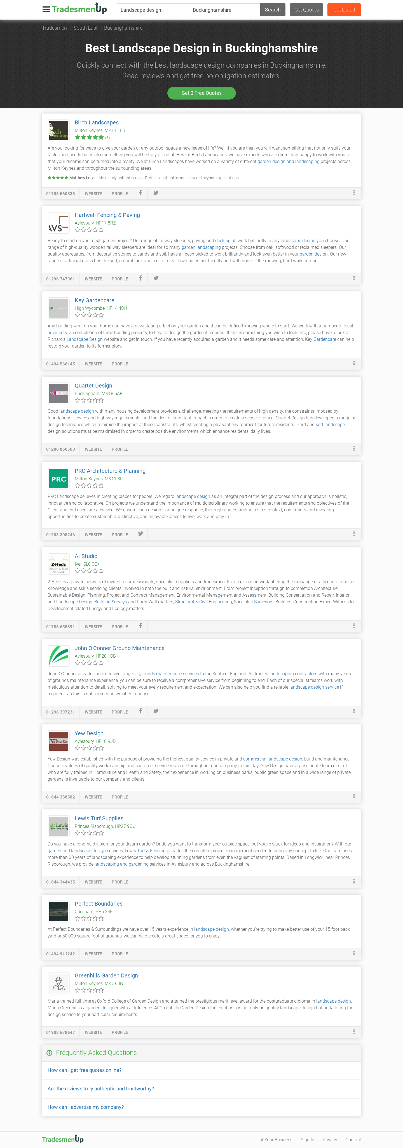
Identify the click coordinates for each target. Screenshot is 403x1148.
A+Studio (86, 556)
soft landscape (330, 424)
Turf (141, 850)
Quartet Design (93, 385)
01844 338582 (60, 797)
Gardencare (324, 339)
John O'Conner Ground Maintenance (120, 648)
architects (57, 332)
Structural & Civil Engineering (203, 601)
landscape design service (314, 687)
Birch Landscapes (97, 122)
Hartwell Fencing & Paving (107, 215)
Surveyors (263, 601)
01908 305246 (60, 534)
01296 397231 (60, 712)
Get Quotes (306, 10)
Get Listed (344, 10)
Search (273, 10)
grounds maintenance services (169, 673)
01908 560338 (60, 193)
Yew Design (89, 733)
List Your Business (274, 1139)
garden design (314, 254)
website (93, 193)
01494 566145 (60, 364)
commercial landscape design (272, 759)
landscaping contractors (293, 673)
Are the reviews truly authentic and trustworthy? (101, 1089)
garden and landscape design (77, 850)
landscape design (298, 240)
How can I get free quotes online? (85, 1070)
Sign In (307, 1139)
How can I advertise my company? (86, 1107)
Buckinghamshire (123, 28)
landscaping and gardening (122, 864)
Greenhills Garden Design (106, 975)
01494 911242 (60, 953)
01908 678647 (60, 1032)
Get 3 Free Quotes (202, 93)
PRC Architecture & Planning (110, 470)
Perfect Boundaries (99, 903)
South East (86, 28)
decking (223, 240)
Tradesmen (54, 28)
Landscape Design (85, 339)
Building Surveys (110, 601)
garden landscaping (201, 247)
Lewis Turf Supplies (99, 818)
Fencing (158, 850)
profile (120, 193)
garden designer (102, 1007)
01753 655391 (60, 626)
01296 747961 (60, 279)
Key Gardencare (94, 300)
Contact (353, 1139)
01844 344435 (60, 882)
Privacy (330, 1139)
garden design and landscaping (288, 161)
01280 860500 (60, 449)
